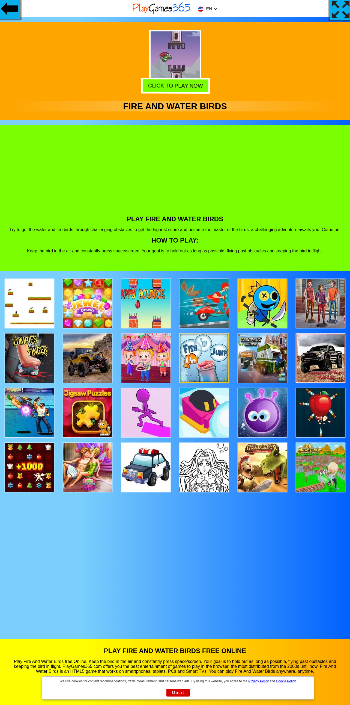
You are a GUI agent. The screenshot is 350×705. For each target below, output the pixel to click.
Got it (178, 692)
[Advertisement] (175, 174)
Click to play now (174, 84)
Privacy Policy (258, 681)
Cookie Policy (286, 681)
